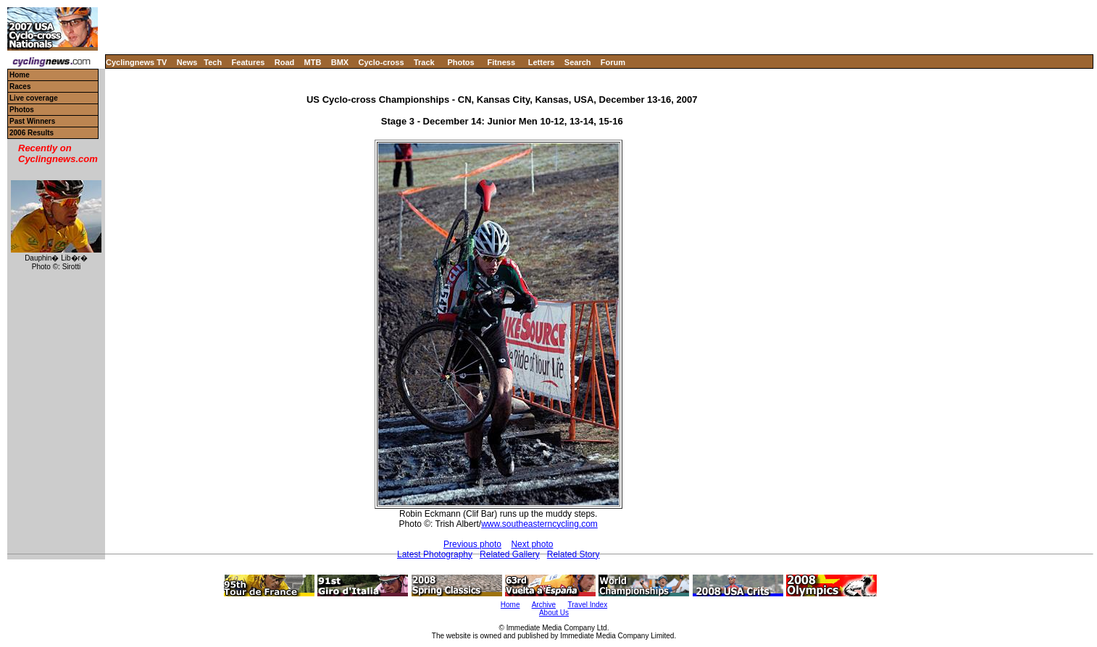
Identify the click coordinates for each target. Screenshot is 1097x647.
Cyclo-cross (381, 62)
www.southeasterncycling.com (539, 524)
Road (285, 62)
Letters (541, 62)
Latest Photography (434, 554)
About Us (554, 613)
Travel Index (588, 605)
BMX (340, 62)
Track (424, 62)
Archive (544, 605)
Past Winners (32, 121)
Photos (460, 62)
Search (577, 62)
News (187, 62)
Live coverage (33, 98)
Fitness (501, 62)
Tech (213, 62)
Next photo (532, 544)
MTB (313, 62)
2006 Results (31, 133)
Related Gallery (510, 554)
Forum (613, 62)
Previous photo (472, 544)
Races (19, 86)
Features (248, 62)
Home (19, 75)
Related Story (573, 554)
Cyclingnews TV (136, 62)
